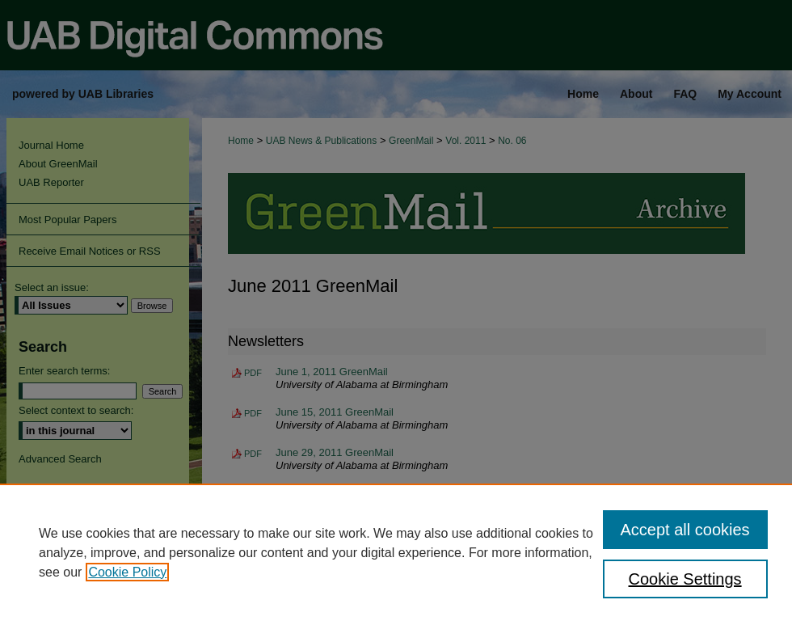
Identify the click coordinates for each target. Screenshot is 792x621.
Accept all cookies (685, 530)
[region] (396, 552)
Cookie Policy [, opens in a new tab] (127, 572)
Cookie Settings (685, 579)
